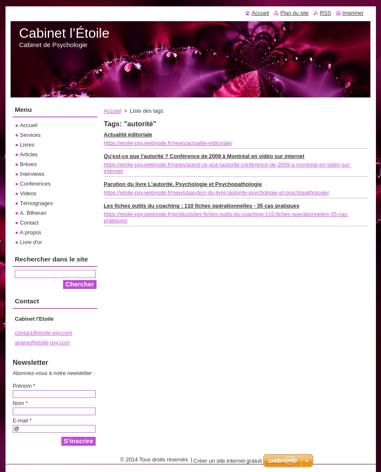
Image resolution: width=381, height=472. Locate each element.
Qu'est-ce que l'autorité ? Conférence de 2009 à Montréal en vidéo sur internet (204, 156)
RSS (325, 13)
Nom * (20, 403)
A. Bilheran (33, 213)
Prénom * (24, 386)
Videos (28, 193)
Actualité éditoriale (128, 134)
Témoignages (36, 203)
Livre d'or (31, 242)
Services (30, 135)
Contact (29, 222)
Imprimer (353, 13)
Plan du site (294, 13)
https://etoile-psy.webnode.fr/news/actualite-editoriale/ (168, 143)
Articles (29, 154)
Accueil (112, 111)
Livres (27, 145)
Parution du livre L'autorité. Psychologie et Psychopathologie (183, 184)
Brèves (28, 164)
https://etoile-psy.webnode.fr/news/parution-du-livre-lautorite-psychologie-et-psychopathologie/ (216, 192)
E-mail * (22, 420)
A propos (30, 232)
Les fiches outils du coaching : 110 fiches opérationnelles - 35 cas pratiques (201, 206)
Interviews (32, 174)
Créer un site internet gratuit (227, 461)
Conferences (35, 183)
